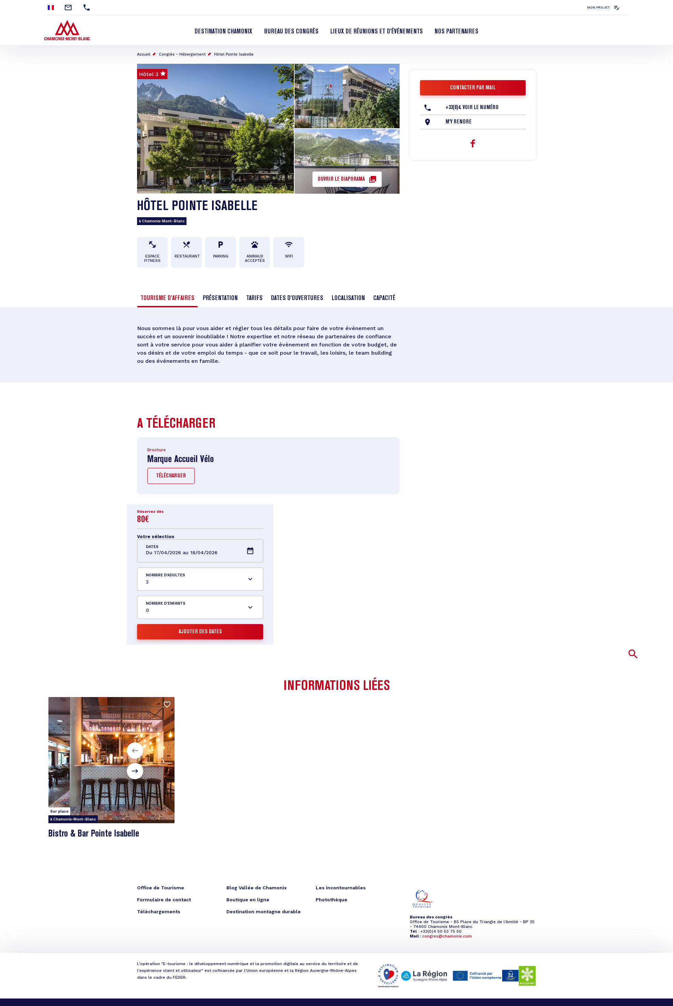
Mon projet (598, 7)
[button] (135, 750)
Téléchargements (158, 911)
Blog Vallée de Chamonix (256, 887)
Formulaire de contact (164, 899)
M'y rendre (459, 122)
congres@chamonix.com (447, 936)
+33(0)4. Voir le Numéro (472, 107)
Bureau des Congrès (291, 31)
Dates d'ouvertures (297, 298)
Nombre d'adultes (165, 575)
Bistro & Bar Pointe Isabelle (93, 834)
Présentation (220, 298)
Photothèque (331, 899)
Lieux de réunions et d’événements (376, 31)
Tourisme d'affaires (167, 298)
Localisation (348, 298)
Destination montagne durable (263, 911)
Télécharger (171, 476)
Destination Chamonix (223, 31)
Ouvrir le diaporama (341, 179)
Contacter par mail (473, 88)
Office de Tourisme (160, 887)
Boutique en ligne (247, 899)
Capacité (384, 298)
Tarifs (254, 298)
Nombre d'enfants (165, 603)
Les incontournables (341, 887)
